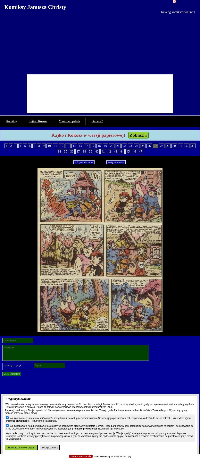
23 (130, 145)
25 (143, 145)
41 (103, 151)
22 (124, 145)
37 (78, 151)
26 (149, 145)
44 (121, 151)
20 (111, 145)
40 (96, 151)
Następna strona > (116, 162)
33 (193, 145)
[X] (129, 456)
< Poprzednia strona (84, 162)
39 (90, 151)
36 (71, 151)
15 (80, 145)
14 (74, 145)
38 (84, 151)
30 (174, 145)
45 (128, 151)
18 (99, 145)
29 (168, 145)
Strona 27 (97, 121)
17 (93, 145)
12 (61, 145)
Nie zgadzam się (49, 447)
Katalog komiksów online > (178, 12)
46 (134, 151)
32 (186, 145)
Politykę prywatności (17, 421)
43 (115, 151)
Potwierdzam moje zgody (21, 447)
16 (86, 145)
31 (180, 145)
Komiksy (11, 121)
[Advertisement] (100, 43)
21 (118, 145)
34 (59, 151)
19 (105, 145)
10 (49, 145)
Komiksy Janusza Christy (35, 7)
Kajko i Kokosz (38, 121)
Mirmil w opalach (69, 121)
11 (55, 145)
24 (136, 145)
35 (65, 151)
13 (68, 145)
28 (161, 145)
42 (109, 151)
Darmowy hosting (102, 456)
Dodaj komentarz (12, 373)
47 (140, 151)
